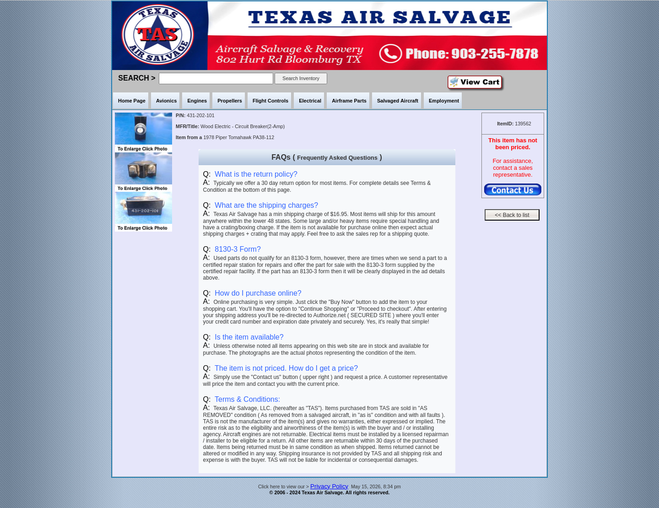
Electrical (310, 100)
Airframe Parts (349, 100)
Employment (444, 100)
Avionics (166, 100)
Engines (197, 100)
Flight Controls (270, 100)
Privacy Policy (329, 486)
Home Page (132, 100)
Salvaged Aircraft (397, 100)
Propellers (229, 100)
